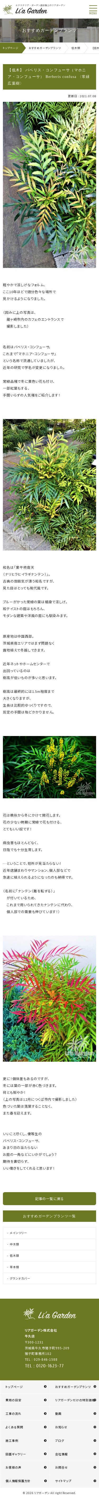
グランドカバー (20, 1278)
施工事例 (12, 1440)
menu (93, 13)
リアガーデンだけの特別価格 (75, 1400)
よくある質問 (14, 1427)
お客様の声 (13, 1467)
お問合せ (61, 1467)
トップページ (14, 1387)
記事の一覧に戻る (49, 1198)
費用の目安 (13, 1400)
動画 (58, 1413)
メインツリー (18, 1233)
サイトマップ (63, 1481)
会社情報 (61, 1454)
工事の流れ (13, 1413)
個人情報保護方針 (18, 1481)
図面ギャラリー (16, 1454)
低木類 (14, 1255)
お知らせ (61, 1427)
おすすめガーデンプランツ (73, 1387)
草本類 (14, 1267)
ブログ (59, 1440)
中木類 (14, 1244)
